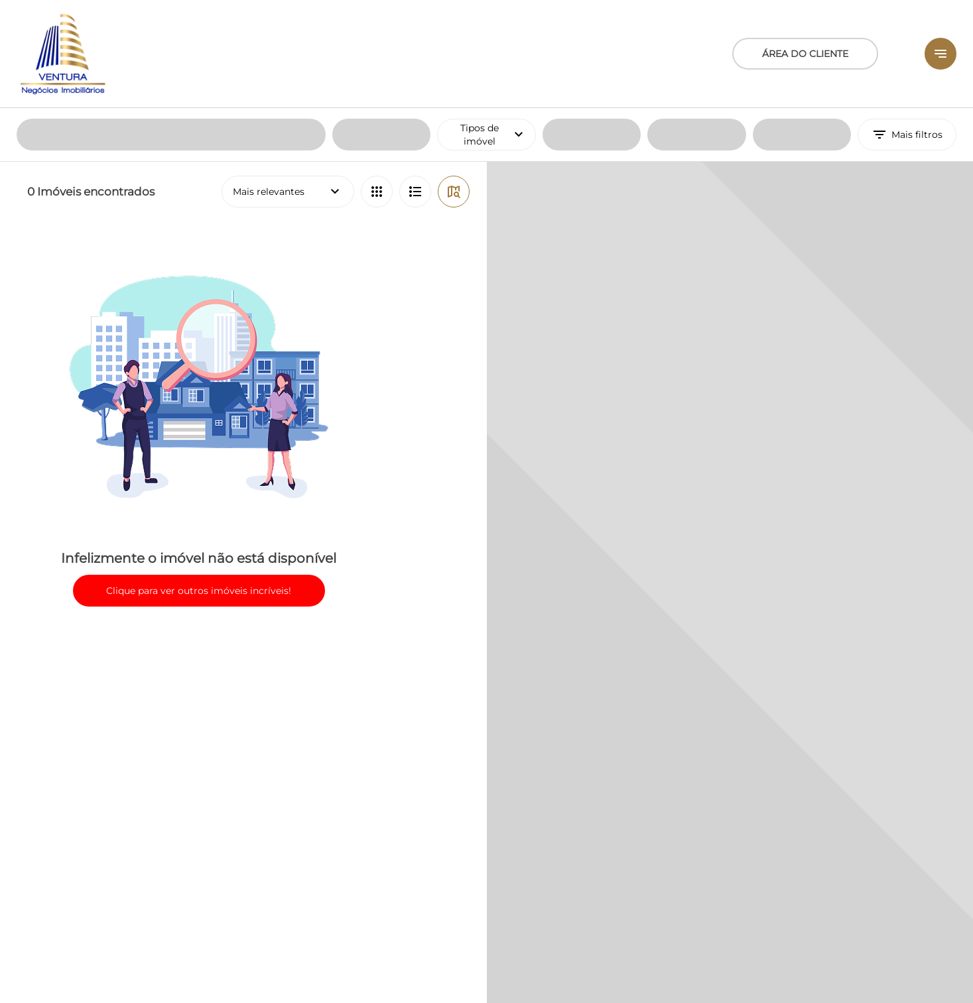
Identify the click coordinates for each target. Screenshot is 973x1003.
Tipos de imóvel (498, 26)
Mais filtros (907, 26)
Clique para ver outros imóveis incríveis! (198, 483)
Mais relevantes (288, 83)
